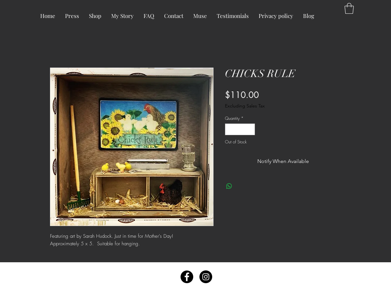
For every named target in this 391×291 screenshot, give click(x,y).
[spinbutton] (240, 129)
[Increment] (250, 129)
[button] (349, 8)
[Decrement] (230, 129)
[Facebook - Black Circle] (186, 276)
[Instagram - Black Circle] (205, 276)
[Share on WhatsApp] (229, 186)
